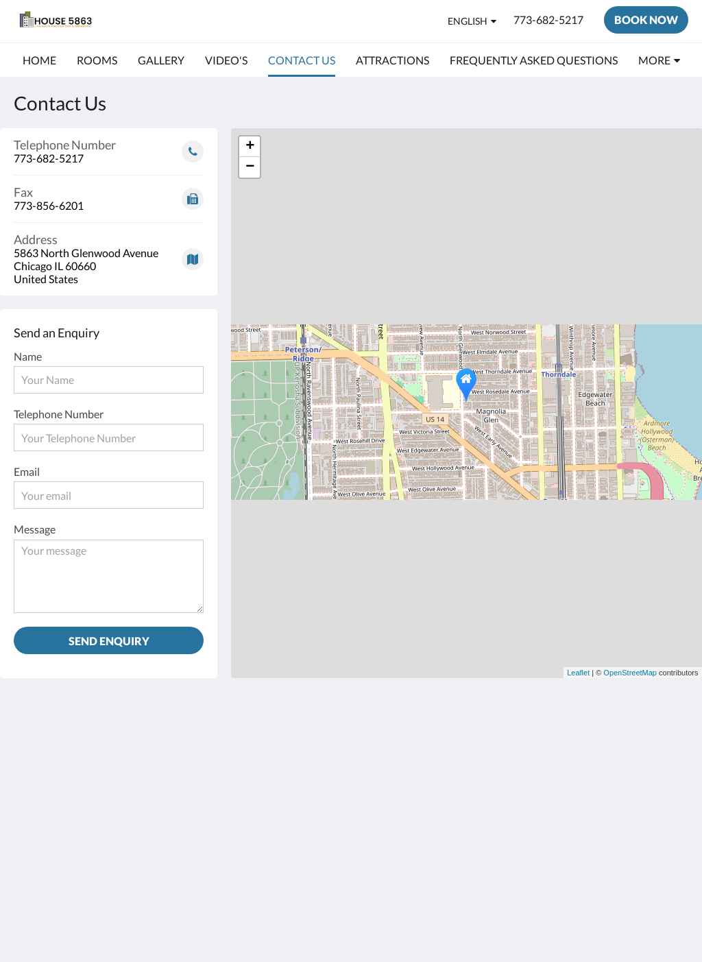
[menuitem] (39, 60)
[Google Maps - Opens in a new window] (109, 254)
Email (27, 471)
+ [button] (249, 146)
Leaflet (578, 673)
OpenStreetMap (630, 673)
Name (28, 356)
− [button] (249, 167)
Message (35, 529)
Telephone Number (59, 413)
